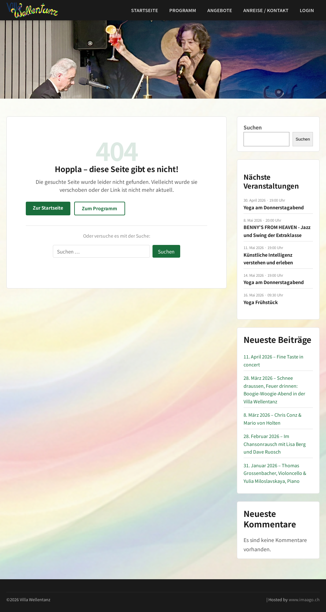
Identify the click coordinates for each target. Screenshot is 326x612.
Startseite (144, 10)
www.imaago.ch (304, 599)
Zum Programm (99, 208)
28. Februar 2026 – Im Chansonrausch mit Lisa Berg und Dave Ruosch (275, 444)
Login (307, 10)
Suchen (253, 127)
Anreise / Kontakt (265, 10)
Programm (182, 10)
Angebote (219, 10)
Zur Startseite (48, 207)
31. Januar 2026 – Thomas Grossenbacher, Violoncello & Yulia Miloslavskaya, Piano (275, 473)
